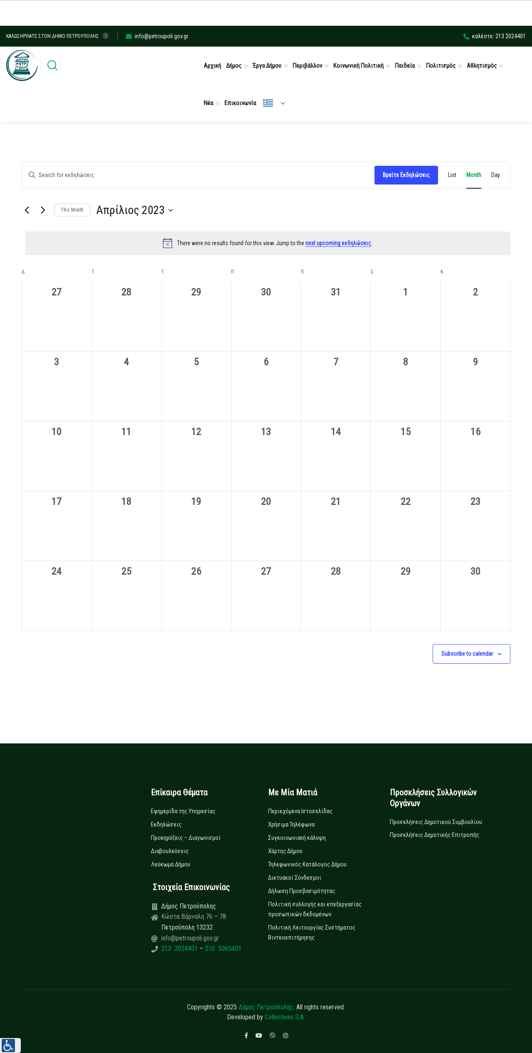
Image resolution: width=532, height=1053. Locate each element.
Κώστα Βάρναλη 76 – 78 (193, 916)
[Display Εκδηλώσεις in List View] (452, 175)
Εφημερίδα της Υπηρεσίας (183, 811)
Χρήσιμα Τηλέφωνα (291, 824)
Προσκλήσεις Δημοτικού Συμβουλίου (436, 822)
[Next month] (43, 210)
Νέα (208, 103)
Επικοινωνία (240, 103)
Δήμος (233, 65)
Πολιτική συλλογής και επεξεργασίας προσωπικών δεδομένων (315, 909)
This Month (72, 210)
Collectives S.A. (285, 1017)
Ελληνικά (268, 103)
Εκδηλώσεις (166, 824)
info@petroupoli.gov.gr (157, 36)
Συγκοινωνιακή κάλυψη (297, 837)
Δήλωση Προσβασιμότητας (301, 891)
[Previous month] (27, 210)
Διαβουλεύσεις (170, 851)
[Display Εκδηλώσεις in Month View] (473, 175)
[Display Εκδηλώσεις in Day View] (495, 175)
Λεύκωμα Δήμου (170, 864)
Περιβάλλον (307, 65)
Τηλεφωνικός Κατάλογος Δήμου (307, 864)
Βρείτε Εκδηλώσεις (406, 175)
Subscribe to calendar (467, 653)
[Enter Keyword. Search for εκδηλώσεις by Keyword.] (198, 175)
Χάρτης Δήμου (285, 851)
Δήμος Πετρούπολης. (267, 1007)
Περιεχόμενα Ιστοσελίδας (300, 811)
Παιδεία (405, 65)
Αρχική (212, 65)
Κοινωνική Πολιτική (358, 65)
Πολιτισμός (441, 65)
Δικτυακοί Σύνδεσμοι (294, 877)
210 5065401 (222, 948)
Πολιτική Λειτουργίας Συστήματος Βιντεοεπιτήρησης (311, 932)
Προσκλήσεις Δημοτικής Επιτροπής (434, 835)
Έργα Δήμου (267, 65)
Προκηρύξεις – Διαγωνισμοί (186, 837)
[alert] (267, 243)
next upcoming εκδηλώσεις (338, 243)
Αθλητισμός (482, 65)
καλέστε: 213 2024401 (494, 36)
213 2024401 (180, 948)
